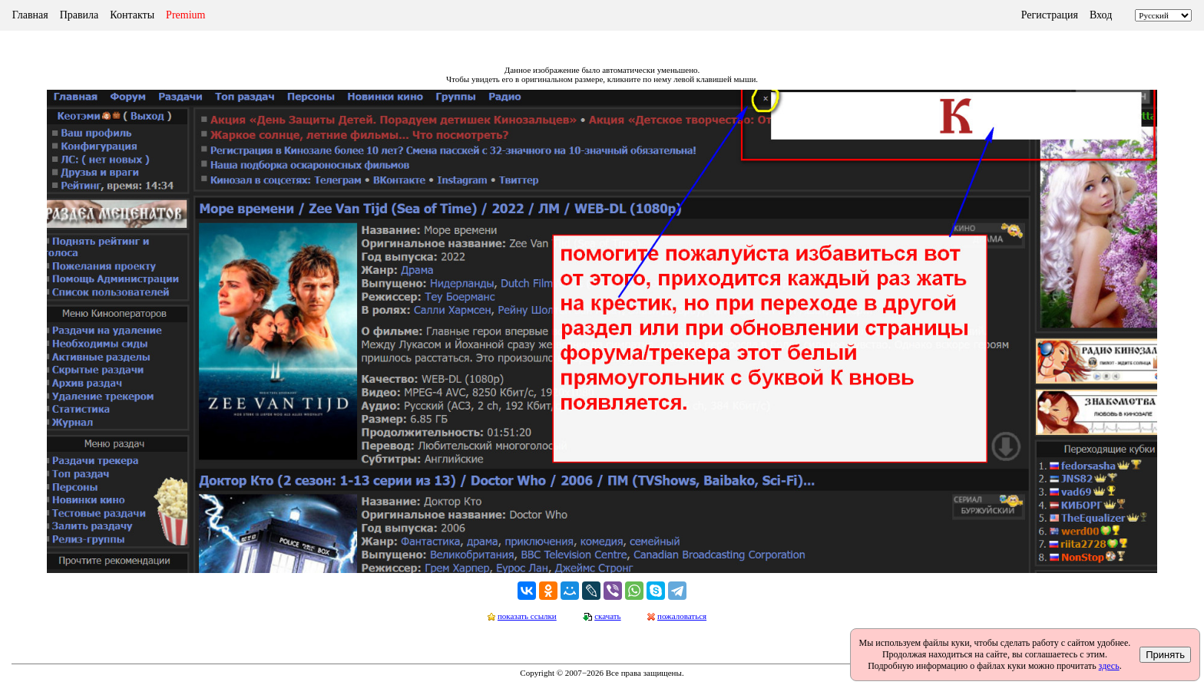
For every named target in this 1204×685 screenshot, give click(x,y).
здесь (1109, 665)
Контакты (132, 15)
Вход (1101, 15)
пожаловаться (681, 616)
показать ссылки (527, 616)
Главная (30, 15)
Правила (79, 15)
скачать (607, 616)
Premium (185, 15)
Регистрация (1049, 15)
